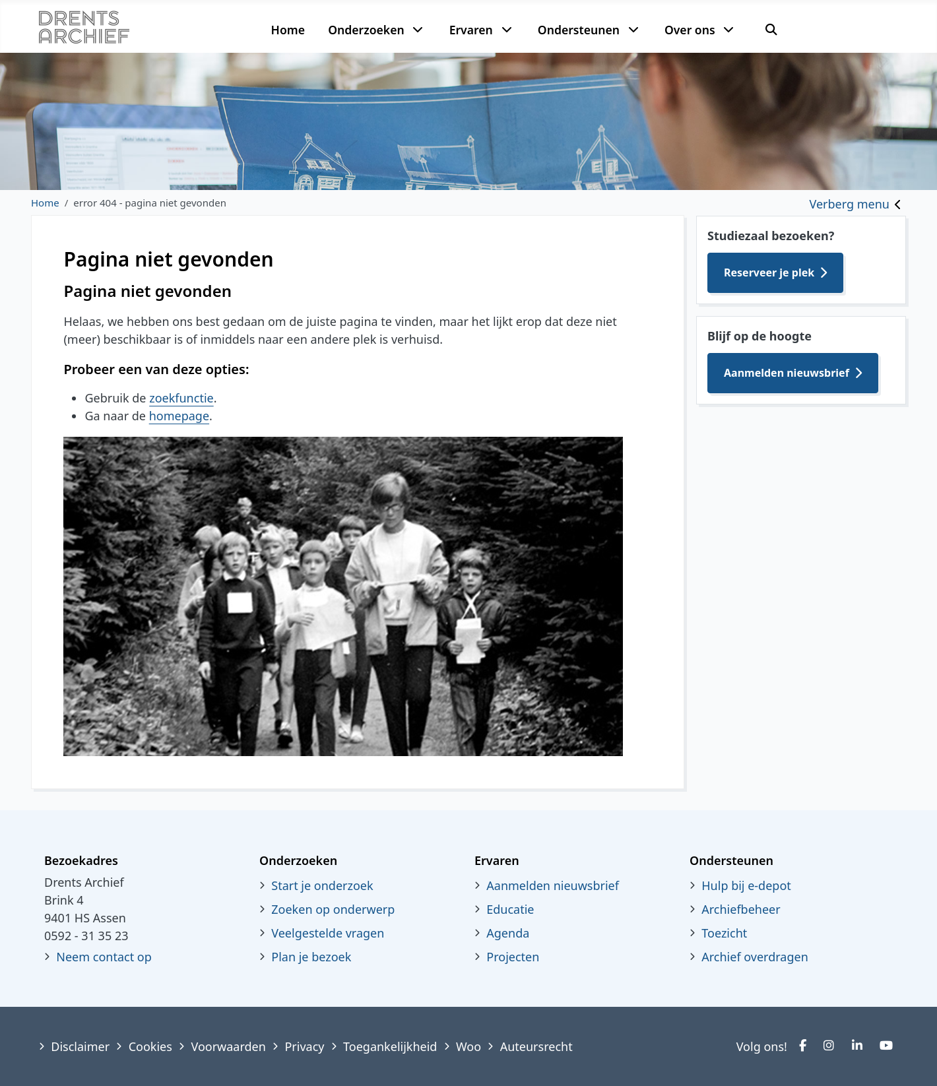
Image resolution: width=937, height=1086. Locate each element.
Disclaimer (80, 1046)
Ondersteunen (579, 30)
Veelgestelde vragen (327, 933)
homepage (179, 416)
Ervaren (471, 30)
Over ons (689, 30)
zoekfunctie (181, 398)
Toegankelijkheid (390, 1046)
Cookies (150, 1046)
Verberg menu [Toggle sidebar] (849, 204)
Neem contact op (104, 957)
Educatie (510, 909)
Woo (468, 1046)
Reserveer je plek (769, 272)
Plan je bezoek (311, 957)
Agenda (507, 933)
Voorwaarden (228, 1046)
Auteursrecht (536, 1046)
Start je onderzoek (322, 885)
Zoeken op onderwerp (333, 909)
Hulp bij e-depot (746, 885)
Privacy (304, 1046)
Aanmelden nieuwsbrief (786, 373)
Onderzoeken (366, 30)
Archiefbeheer (740, 909)
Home (288, 30)
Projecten (512, 957)
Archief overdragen (754, 957)
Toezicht (724, 933)
